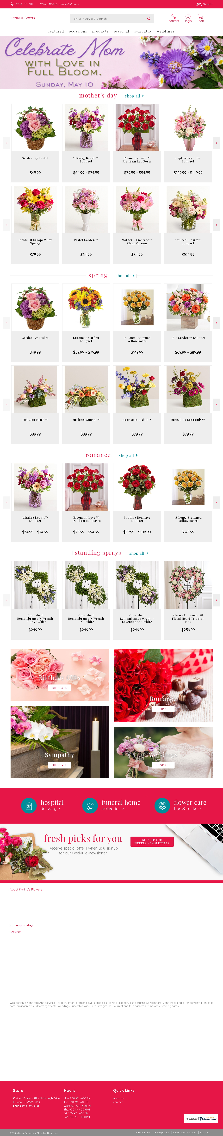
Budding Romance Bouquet (137, 519)
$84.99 (137, 254)
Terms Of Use (142, 1132)
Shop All (132, 95)
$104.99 (188, 254)
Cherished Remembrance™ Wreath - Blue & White (35, 618)
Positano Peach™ (35, 420)
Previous (6, 143)
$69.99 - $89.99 (188, 352)
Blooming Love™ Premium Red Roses (137, 159)
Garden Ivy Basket (35, 158)
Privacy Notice (161, 1132)
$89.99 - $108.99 (137, 531)
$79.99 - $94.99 (137, 172)
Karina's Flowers (23, 18)
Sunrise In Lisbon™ (137, 420)
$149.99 (137, 352)
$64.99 (86, 254)
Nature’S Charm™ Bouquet (188, 241)
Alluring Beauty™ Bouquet (86, 159)
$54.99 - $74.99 (86, 172)
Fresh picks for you (83, 843)
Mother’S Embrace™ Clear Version (137, 241)
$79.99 (35, 254)
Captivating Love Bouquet (188, 159)
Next (216, 143)
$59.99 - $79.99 (86, 352)
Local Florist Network (184, 1132)
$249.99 (35, 629)
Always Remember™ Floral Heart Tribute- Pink (188, 618)
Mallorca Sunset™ (86, 420)
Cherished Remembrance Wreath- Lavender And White (137, 618)
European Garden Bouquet (86, 339)
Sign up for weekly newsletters (152, 841)
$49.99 (35, 172)
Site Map (204, 1132)
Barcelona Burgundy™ (188, 420)
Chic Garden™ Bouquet (188, 338)
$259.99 (188, 629)
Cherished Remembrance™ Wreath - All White (86, 618)
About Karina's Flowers (26, 889)
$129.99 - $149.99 (188, 172)
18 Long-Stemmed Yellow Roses (137, 339)
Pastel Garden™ (86, 240)
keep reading (24, 925)
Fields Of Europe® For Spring (35, 241)
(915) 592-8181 (24, 4)
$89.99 (35, 434)
